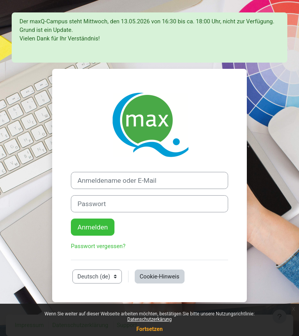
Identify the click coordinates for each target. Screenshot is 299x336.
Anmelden (92, 227)
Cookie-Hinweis (159, 276)
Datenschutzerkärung (149, 319)
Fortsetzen (149, 329)
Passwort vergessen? (98, 246)
